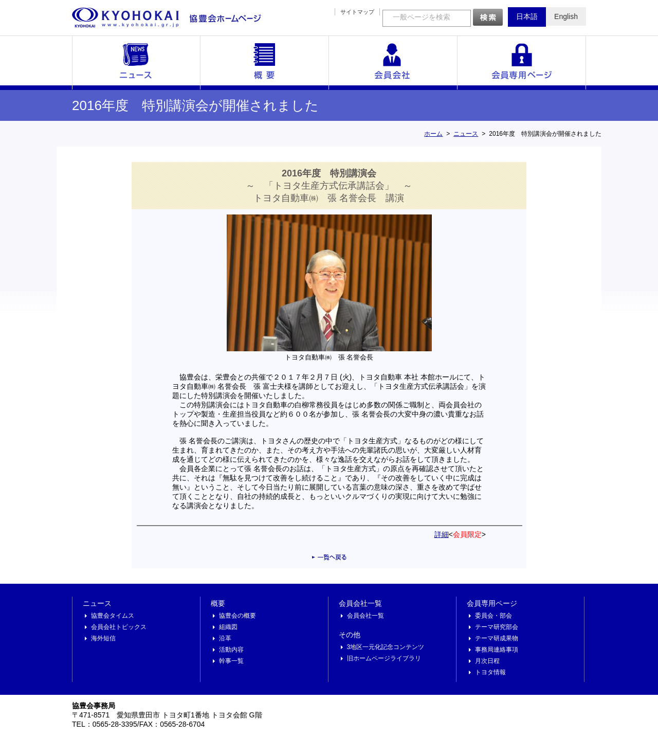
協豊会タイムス (112, 615)
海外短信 (103, 638)
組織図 (228, 627)
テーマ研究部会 (496, 627)
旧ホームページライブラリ (384, 658)
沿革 (225, 638)
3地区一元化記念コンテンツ (386, 647)
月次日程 (487, 660)
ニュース (136, 62)
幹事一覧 (231, 660)
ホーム (433, 133)
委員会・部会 (493, 615)
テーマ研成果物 (496, 638)
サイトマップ (357, 12)
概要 (264, 62)
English (566, 16)
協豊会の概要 (237, 615)
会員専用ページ (522, 62)
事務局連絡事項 (496, 649)
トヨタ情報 (490, 672)
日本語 (527, 16)
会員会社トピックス (119, 627)
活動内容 (231, 649)
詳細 (441, 534)
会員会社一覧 (393, 62)
